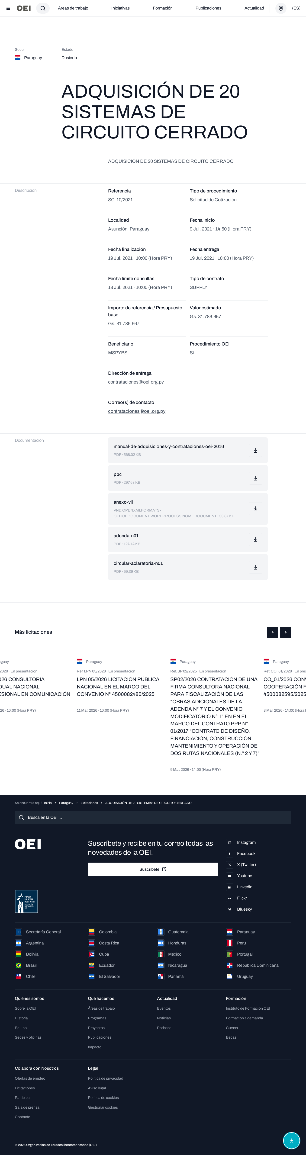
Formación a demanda (244, 1018)
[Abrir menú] (8, 8)
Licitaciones (89, 803)
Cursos (232, 1028)
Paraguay (66, 803)
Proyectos (96, 1028)
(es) (296, 8)
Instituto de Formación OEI (248, 1008)
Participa (22, 1098)
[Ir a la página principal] (24, 8)
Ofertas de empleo (30, 1078)
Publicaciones (208, 8)
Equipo (21, 1028)
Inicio (48, 803)
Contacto (22, 1117)
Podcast (164, 1028)
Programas (97, 1018)
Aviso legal (97, 1088)
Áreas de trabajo (73, 8)
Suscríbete (153, 869)
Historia (21, 1018)
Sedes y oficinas (28, 1037)
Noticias (164, 1018)
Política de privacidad (105, 1078)
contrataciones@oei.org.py (136, 411)
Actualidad (254, 8)
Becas (231, 1037)
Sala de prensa (27, 1107)
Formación (163, 8)
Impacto (94, 1047)
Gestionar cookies (103, 1107)
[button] (272, 632)
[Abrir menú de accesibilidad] (291, 1140)
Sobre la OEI (25, 1008)
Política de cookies (103, 1098)
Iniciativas (120, 8)
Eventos (164, 1008)
